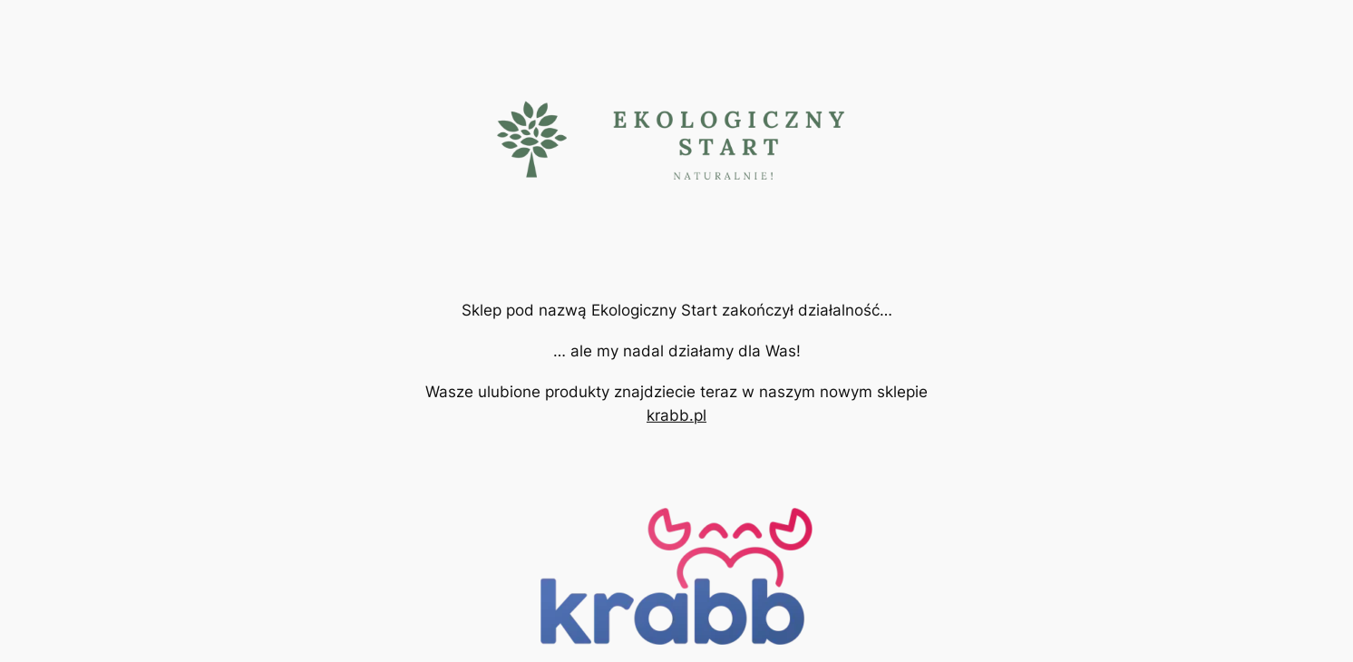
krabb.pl (676, 415)
